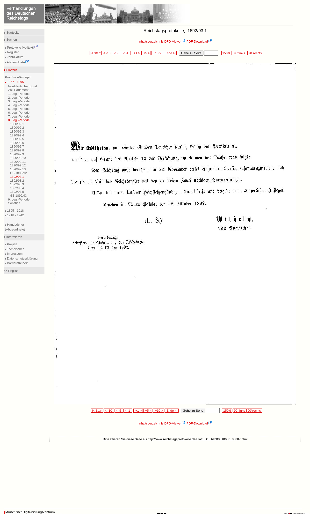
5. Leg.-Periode (18, 109)
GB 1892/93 (18, 195)
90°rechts (255, 53)
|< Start (95, 53)
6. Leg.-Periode (18, 112)
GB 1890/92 (18, 173)
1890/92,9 (17, 154)
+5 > (146, 53)
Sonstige (14, 203)
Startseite (12, 32)
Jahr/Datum (14, 57)
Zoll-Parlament (18, 90)
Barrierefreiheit (17, 263)
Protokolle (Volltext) (22, 47)
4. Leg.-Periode (18, 105)
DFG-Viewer (175, 41)
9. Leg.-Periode (18, 199)
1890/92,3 (17, 131)
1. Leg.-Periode (18, 94)
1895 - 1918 (15, 210)
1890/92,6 (17, 143)
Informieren (13, 237)
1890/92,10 (18, 158)
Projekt (11, 244)
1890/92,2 (17, 127)
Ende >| (170, 53)
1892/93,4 (17, 188)
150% (226, 53)
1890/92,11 (18, 162)
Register (12, 52)
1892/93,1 (17, 177)
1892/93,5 (17, 192)
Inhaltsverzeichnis (150, 41)
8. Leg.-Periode (18, 120)
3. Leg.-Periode (18, 101)
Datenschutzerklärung (21, 258)
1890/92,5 (17, 139)
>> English (11, 271)
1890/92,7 (17, 146)
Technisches (15, 249)
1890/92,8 (17, 150)
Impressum (14, 253)
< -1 (126, 53)
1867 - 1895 (15, 82)
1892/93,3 (17, 184)
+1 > (136, 53)
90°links (239, 53)
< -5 (117, 53)
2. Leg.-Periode (18, 97)
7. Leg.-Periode (18, 116)
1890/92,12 (18, 165)
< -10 (107, 53)
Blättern (11, 70)
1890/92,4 (17, 135)
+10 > (156, 53)
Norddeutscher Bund (22, 86)
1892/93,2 (17, 180)
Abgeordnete (17, 62)
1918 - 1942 (15, 215)
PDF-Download (199, 41)
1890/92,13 (18, 169)
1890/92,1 (17, 124)
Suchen (11, 39)
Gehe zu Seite (191, 53)
